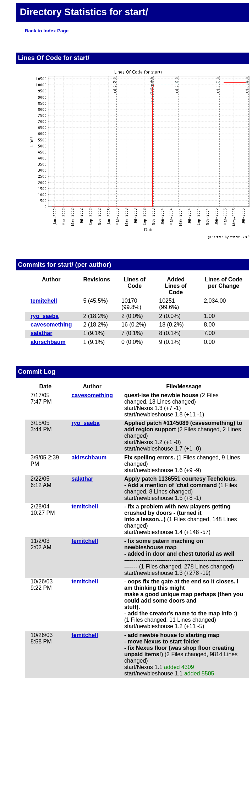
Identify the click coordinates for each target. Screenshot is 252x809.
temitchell (44, 301)
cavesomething (51, 325)
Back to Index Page (47, 30)
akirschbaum (48, 342)
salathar (41, 333)
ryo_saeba (45, 316)
